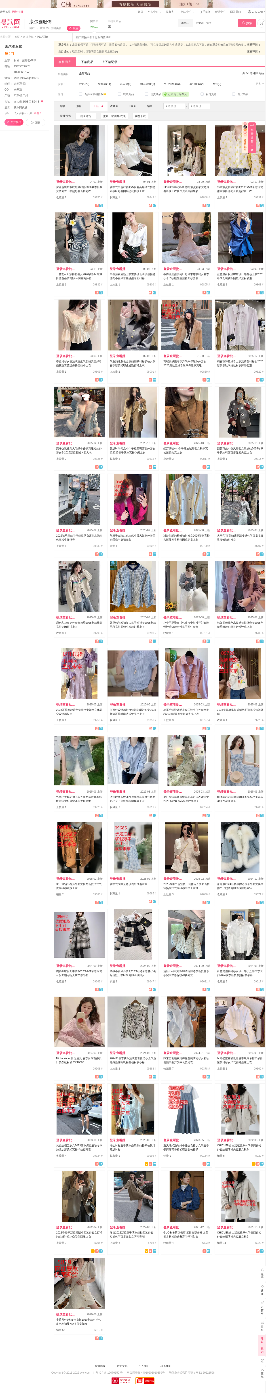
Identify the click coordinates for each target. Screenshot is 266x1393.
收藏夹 (171, 11)
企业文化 (122, 1366)
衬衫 (17, 60)
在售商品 (65, 62)
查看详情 (254, 45)
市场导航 (28, 36)
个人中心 (154, 11)
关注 (75, 28)
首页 (140, 11)
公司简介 (100, 1366)
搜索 (247, 23)
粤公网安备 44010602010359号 (146, 1372)
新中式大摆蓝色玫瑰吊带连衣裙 (128, 884)
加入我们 (144, 1366)
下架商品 (87, 62)
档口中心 (187, 11)
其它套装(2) (197, 84)
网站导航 (237, 11)
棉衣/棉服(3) (147, 84)
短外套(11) (104, 84)
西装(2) (217, 84)
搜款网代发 (20, 107)
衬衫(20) (84, 84)
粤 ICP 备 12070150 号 (109, 1372)
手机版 (205, 11)
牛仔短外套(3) (172, 84)
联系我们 (165, 1366)
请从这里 (11, 11)
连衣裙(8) (125, 84)
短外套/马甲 (29, 60)
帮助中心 (220, 11)
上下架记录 (109, 62)
